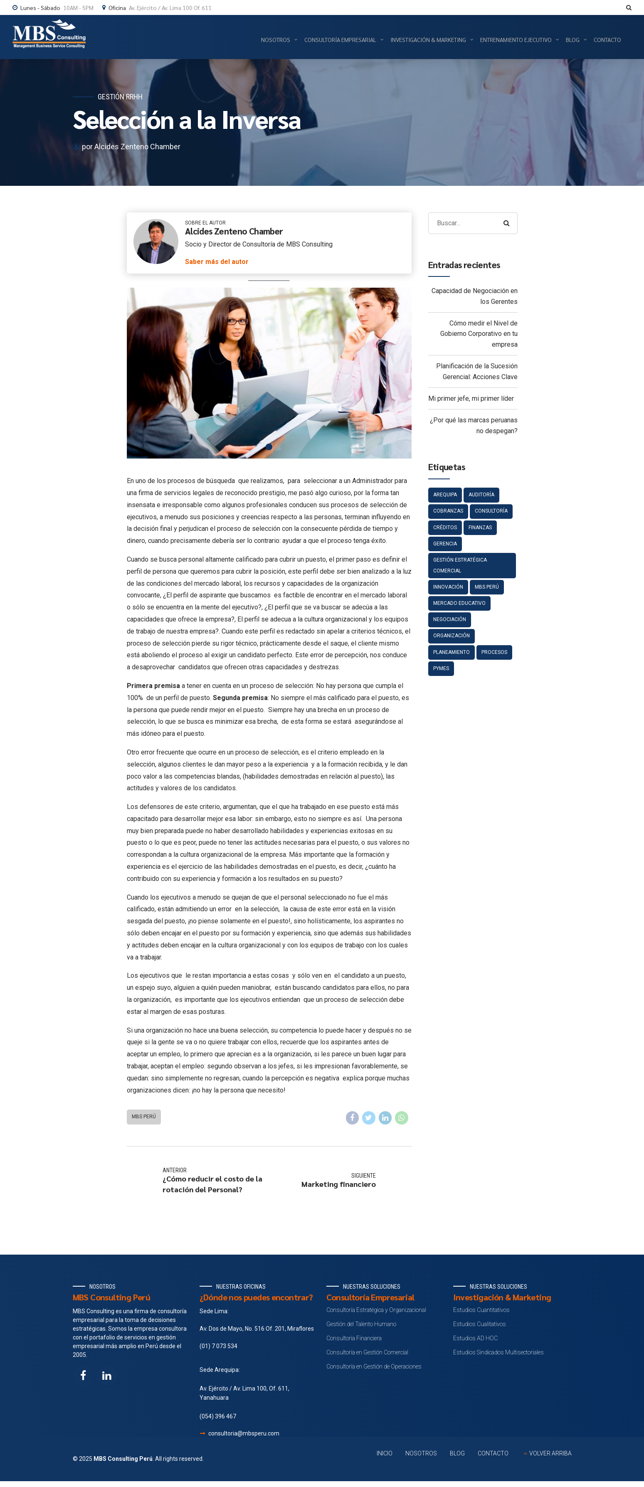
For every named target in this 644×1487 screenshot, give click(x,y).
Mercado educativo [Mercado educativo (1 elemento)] (459, 603)
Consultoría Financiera (354, 1338)
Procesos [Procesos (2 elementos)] (494, 652)
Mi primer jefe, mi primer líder (471, 398)
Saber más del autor (217, 262)
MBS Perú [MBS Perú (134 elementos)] (487, 587)
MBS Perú (144, 1117)
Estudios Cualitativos (479, 1324)
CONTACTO (493, 1453)
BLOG (457, 1453)
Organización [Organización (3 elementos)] (451, 636)
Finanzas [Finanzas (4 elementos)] (480, 527)
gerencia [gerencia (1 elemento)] (445, 544)
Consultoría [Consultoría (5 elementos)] (491, 511)
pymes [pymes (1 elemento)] (441, 668)
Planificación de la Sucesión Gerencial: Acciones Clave (477, 371)
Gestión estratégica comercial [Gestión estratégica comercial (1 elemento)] (460, 565)
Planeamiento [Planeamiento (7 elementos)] (451, 652)
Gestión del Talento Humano (361, 1324)
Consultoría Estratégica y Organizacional (376, 1310)
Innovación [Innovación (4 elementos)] (448, 587)
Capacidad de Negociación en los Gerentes (475, 296)
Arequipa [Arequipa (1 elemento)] (445, 495)
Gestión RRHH (120, 96)
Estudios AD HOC (475, 1338)
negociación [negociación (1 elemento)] (449, 619)
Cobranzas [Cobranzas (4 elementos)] (448, 511)
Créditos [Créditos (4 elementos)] (445, 527)
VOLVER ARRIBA (550, 1453)
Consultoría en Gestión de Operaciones (374, 1366)
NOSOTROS (421, 1453)
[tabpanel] (269, 373)
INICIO (384, 1453)
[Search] (507, 223)
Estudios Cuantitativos (481, 1310)
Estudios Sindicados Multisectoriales (498, 1352)
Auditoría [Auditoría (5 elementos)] (481, 495)
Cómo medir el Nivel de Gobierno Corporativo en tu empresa (479, 333)
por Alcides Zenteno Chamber (131, 146)
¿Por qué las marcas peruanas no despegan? (474, 425)
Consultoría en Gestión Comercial (367, 1352)
